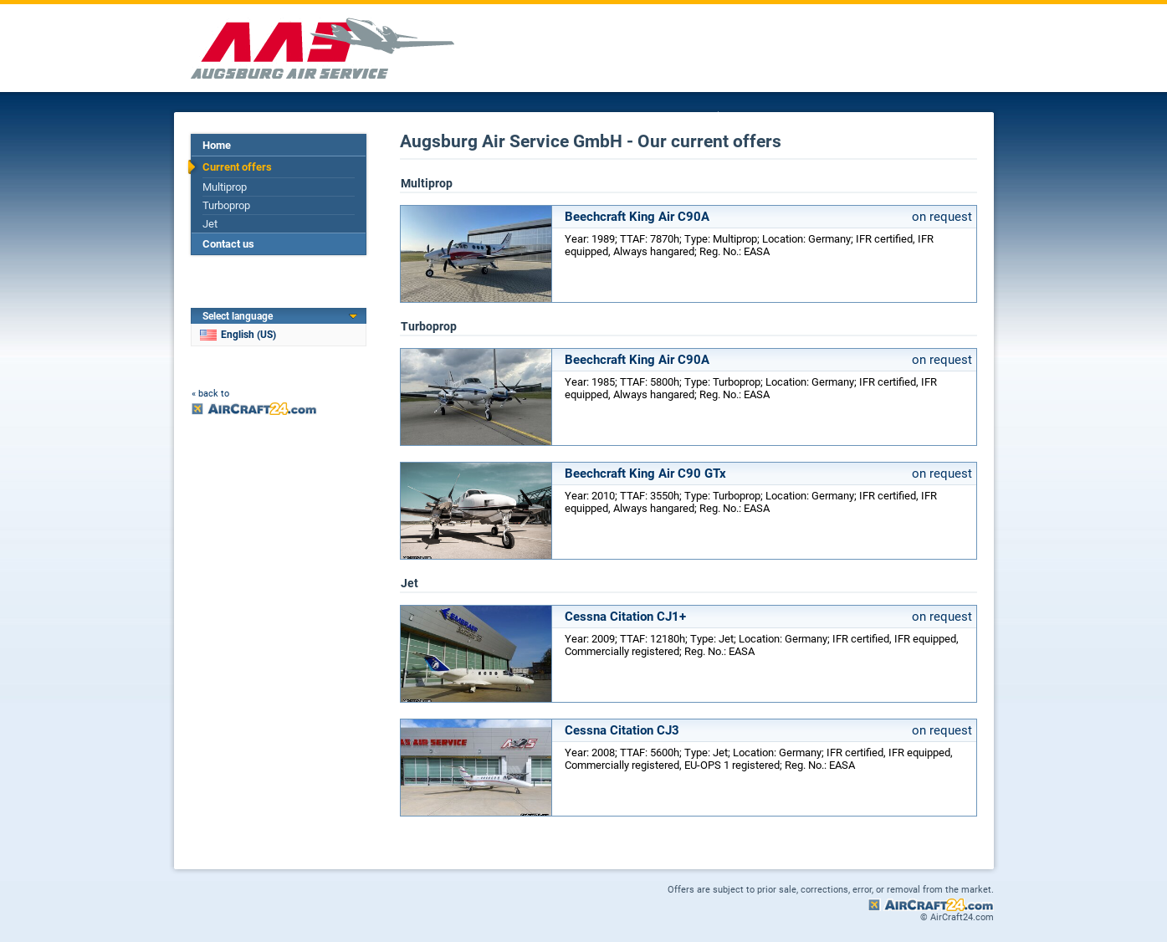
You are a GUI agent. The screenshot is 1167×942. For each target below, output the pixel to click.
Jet (210, 224)
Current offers (237, 167)
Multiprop (224, 187)
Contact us (228, 244)
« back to (210, 393)
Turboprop (226, 205)
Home (216, 145)
